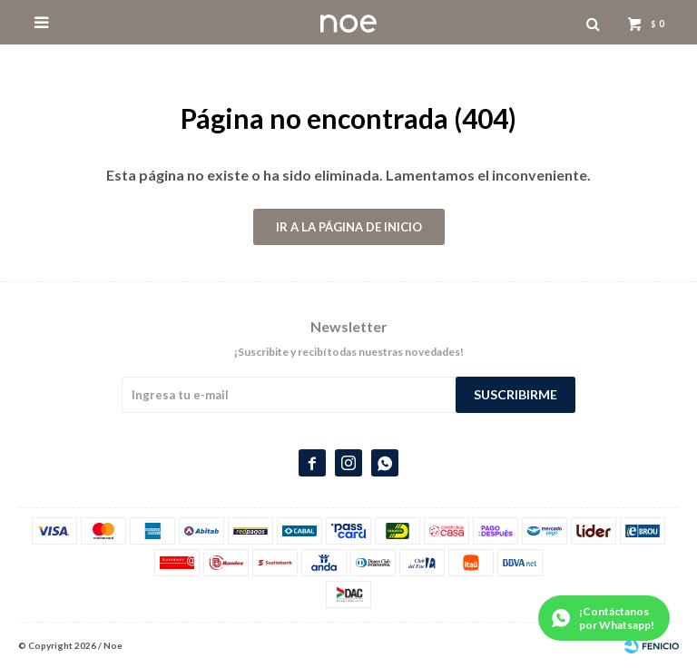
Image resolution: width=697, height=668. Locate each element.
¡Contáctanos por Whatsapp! (616, 618)
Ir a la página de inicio (349, 227)
